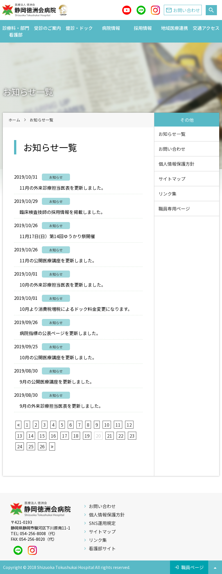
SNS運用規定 (102, 523)
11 (118, 424)
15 (42, 435)
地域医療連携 (174, 28)
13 (19, 435)
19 (87, 435)
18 (75, 435)
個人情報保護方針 (176, 163)
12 (129, 424)
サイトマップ (171, 178)
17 (64, 435)
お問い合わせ (171, 148)
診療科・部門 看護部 (16, 31)
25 (30, 446)
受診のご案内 (47, 28)
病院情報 (111, 28)
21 (109, 435)
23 (132, 435)
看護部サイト (102, 548)
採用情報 (143, 28)
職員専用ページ (174, 208)
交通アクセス (206, 28)
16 (53, 435)
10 (106, 424)
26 (42, 446)
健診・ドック (79, 28)
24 (19, 446)
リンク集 (167, 193)
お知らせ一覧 (171, 133)
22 (120, 435)
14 (30, 435)
